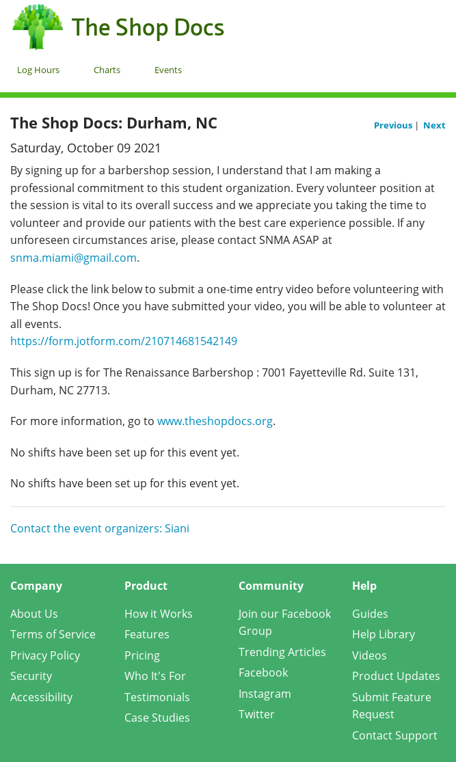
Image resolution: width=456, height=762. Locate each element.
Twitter (257, 714)
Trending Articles (282, 651)
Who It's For (155, 675)
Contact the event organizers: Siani (99, 528)
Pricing (142, 655)
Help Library (383, 634)
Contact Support (395, 735)
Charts (107, 70)
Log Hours (38, 70)
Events (168, 70)
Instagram (265, 693)
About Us (34, 613)
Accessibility (41, 697)
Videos (369, 655)
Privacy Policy (45, 655)
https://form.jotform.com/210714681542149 (123, 341)
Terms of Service (53, 634)
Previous (394, 125)
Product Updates (396, 675)
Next (434, 125)
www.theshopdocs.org (215, 420)
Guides (370, 613)
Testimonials (157, 697)
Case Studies (157, 717)
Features (147, 634)
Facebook (263, 672)
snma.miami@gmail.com (73, 257)
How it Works (158, 613)
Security (31, 675)
